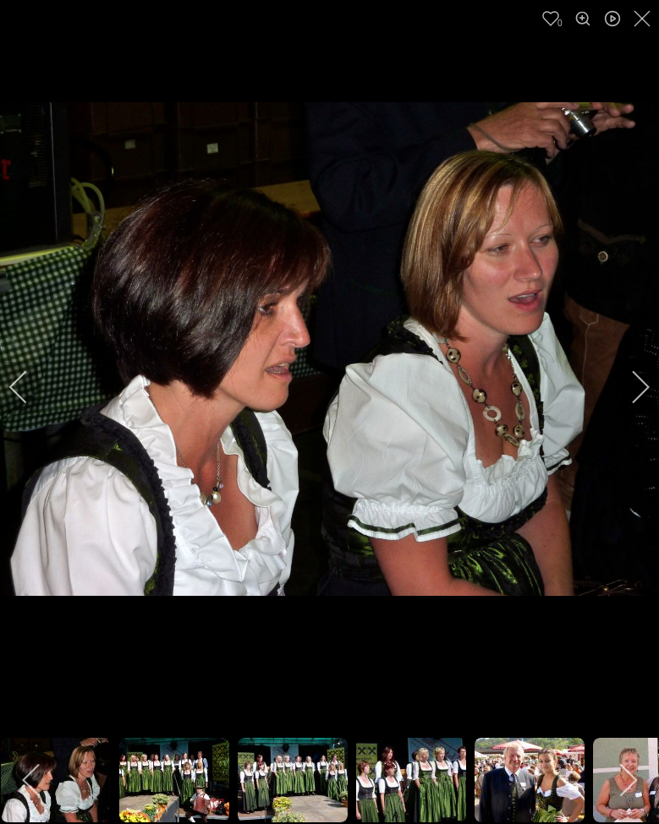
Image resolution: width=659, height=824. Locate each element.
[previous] (29, 387)
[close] (644, 18)
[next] (629, 387)
